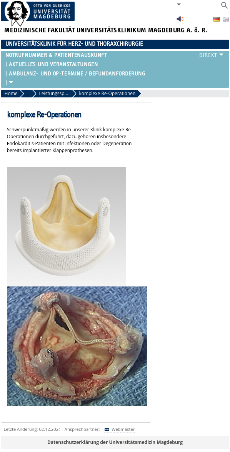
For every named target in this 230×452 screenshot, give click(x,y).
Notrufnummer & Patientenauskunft (56, 55)
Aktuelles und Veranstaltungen (53, 64)
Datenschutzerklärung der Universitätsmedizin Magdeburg (115, 442)
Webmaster (122, 429)
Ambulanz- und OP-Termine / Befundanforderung (77, 74)
